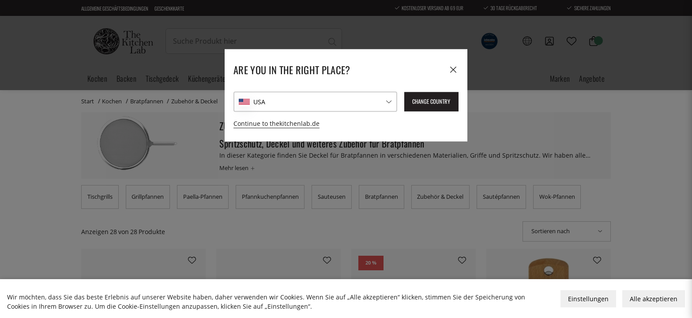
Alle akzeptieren (653, 299)
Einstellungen (588, 299)
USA (259, 102)
